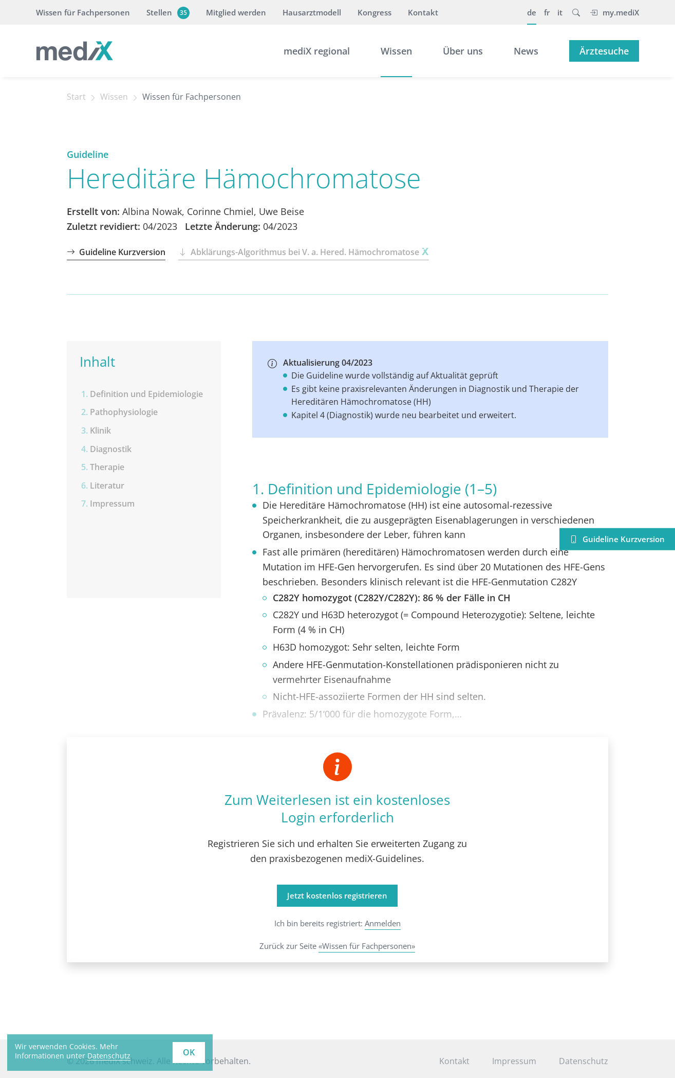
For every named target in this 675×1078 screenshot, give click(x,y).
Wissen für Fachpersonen (83, 12)
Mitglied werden (236, 12)
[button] (576, 12)
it (560, 12)
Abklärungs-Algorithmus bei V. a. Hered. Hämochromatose (303, 252)
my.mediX (614, 12)
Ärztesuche (604, 51)
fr (547, 12)
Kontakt (423, 12)
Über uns (463, 51)
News (526, 51)
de (531, 12)
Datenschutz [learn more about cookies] (108, 1056)
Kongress (374, 12)
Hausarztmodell (312, 12)
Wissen (396, 51)
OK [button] (189, 1052)
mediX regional (317, 51)
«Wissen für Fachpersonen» (366, 946)
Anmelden (383, 923)
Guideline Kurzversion (116, 252)
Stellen (166, 12)
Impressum (514, 1061)
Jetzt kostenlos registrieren (337, 895)
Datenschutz (583, 1061)
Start (76, 97)
